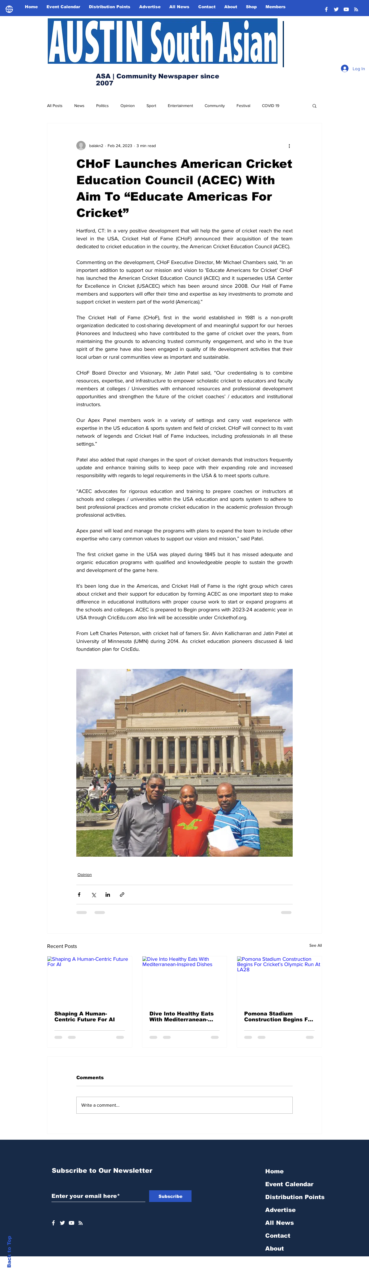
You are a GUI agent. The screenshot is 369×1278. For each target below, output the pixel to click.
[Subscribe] (170, 1196)
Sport (151, 105)
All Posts (55, 105)
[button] (314, 105)
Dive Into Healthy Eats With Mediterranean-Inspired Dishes (181, 1016)
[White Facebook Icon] (53, 1223)
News (79, 105)
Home (274, 1171)
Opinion (127, 105)
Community (215, 105)
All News (279, 1223)
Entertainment (180, 105)
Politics (102, 105)
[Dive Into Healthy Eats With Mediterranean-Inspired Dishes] (184, 980)
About (274, 1248)
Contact (277, 1235)
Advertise (280, 1210)
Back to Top (9, 1252)
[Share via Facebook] (79, 894)
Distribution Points (295, 1197)
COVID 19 (270, 105)
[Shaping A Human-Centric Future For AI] (89, 980)
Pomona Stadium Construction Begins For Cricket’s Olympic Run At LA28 (279, 1016)
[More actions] (289, 145)
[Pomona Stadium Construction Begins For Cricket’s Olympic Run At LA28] (279, 980)
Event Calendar (289, 1184)
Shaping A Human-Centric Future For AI (84, 1016)
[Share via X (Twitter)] (93, 894)
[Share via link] (122, 894)
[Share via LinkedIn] (108, 894)
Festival (243, 105)
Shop (273, 1261)
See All (315, 945)
